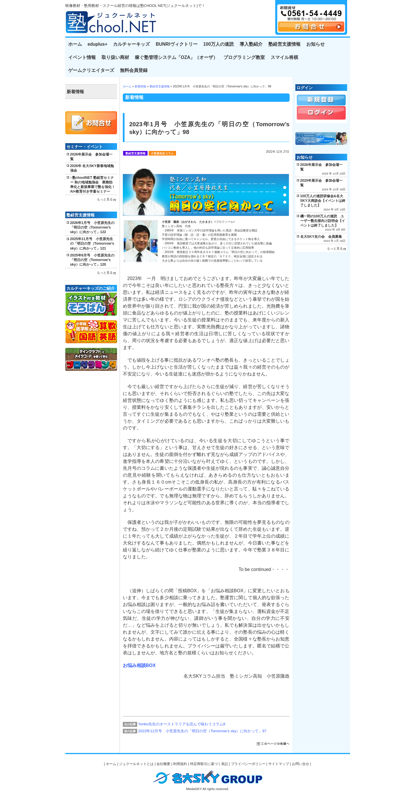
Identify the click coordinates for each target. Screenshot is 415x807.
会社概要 (163, 764)
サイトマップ (278, 764)
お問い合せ (300, 764)
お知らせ (315, 44)
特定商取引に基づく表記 (209, 764)
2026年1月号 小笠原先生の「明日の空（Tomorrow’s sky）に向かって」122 (92, 227)
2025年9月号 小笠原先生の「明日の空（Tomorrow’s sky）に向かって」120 (92, 260)
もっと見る (105, 199)
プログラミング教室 (244, 57)
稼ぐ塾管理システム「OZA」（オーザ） (176, 57)
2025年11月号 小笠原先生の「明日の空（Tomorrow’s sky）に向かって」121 (92, 243)
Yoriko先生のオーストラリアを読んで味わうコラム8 (181, 724)
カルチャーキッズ (131, 44)
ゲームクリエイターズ (91, 70)
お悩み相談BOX (139, 665)
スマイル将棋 (284, 57)
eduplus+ (98, 44)
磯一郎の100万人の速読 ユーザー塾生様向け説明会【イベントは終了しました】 (322, 220)
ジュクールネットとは (136, 764)
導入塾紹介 (251, 44)
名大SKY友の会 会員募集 (321, 237)
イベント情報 (82, 57)
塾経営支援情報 (284, 44)
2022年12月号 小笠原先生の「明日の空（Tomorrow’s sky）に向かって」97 (202, 731)
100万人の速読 (218, 44)
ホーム (75, 44)
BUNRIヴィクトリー (176, 44)
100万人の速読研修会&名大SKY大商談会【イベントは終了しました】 (322, 200)
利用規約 (180, 764)
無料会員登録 (134, 70)
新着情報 (140, 86)
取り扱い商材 (115, 57)
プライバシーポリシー (248, 764)
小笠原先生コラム (162, 153)
